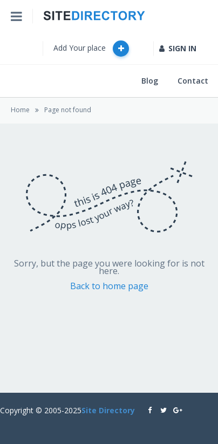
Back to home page (109, 286)
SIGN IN (177, 48)
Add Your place (91, 48)
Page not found (67, 109)
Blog (149, 81)
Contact (193, 81)
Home (20, 109)
